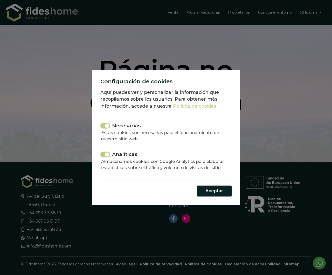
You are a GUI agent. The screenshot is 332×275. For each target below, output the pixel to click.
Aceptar (214, 191)
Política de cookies (194, 106)
